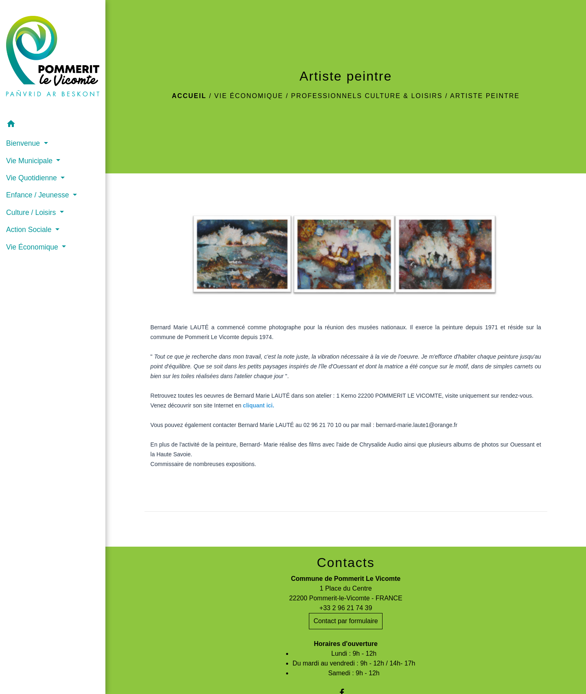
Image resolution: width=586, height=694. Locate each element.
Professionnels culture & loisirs (366, 95)
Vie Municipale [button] (30, 161)
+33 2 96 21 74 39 (345, 607)
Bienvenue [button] (24, 143)
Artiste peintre (485, 95)
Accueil (189, 95)
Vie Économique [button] (33, 247)
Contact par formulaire (345, 620)
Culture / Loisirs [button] (32, 212)
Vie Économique (248, 95)
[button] (52, 125)
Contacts (345, 562)
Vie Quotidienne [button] (32, 178)
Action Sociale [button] (29, 229)
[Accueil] (52, 58)
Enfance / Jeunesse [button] (38, 195)
